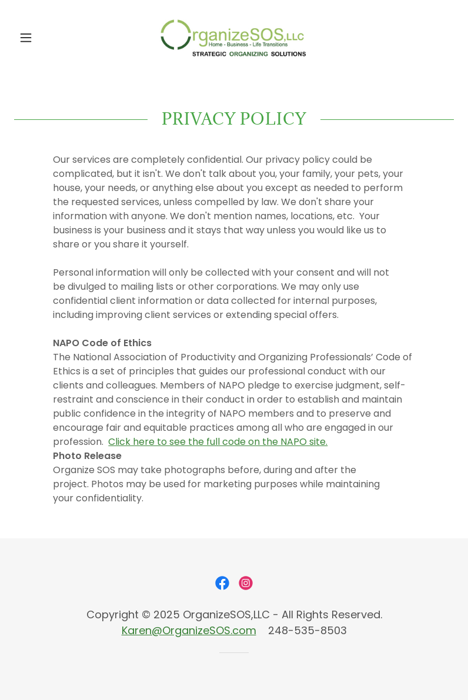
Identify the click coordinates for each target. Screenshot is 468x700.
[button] (47, 37)
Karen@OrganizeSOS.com (189, 630)
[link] (234, 37)
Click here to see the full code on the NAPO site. (217, 441)
